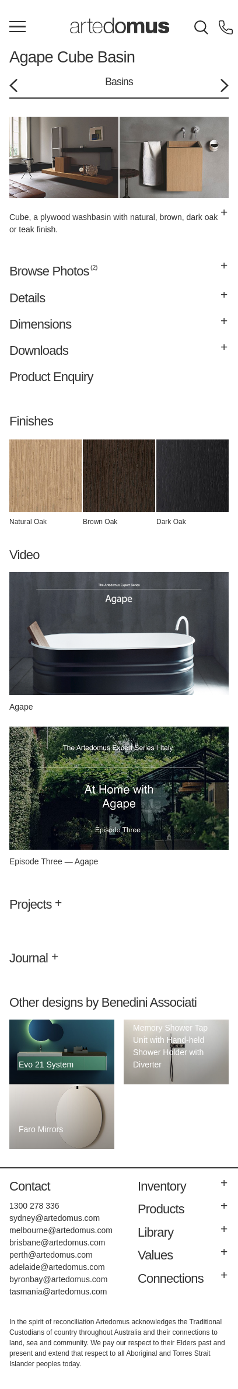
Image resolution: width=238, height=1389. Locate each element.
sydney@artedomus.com (54, 1218)
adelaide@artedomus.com (57, 1267)
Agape (31, 57)
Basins (119, 82)
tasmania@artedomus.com (58, 1291)
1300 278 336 (34, 1205)
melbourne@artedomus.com (61, 1230)
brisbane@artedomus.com (57, 1242)
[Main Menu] (17, 27)
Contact (29, 1186)
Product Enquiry (51, 376)
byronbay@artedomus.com (58, 1279)
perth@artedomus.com (51, 1254)
